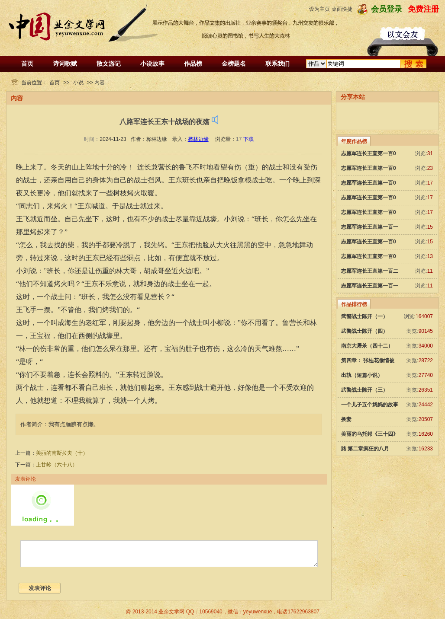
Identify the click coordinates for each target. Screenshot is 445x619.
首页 (27, 63)
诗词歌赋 (65, 63)
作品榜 (193, 63)
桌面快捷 (342, 9)
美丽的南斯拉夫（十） (62, 453)
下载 (248, 139)
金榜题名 (234, 63)
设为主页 (319, 9)
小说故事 (152, 63)
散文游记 (109, 63)
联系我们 (277, 63)
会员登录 (386, 9)
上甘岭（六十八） (56, 465)
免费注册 (423, 9)
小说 (78, 83)
